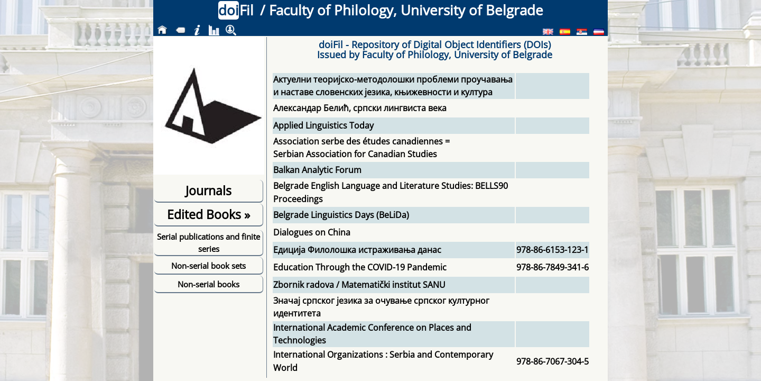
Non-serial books (208, 284)
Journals (208, 190)
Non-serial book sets (208, 265)
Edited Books (208, 214)
